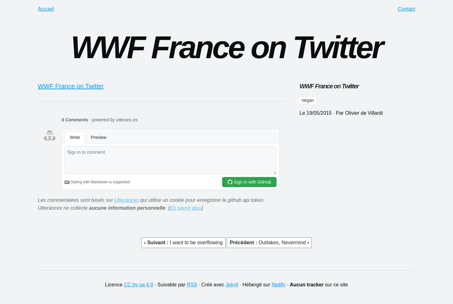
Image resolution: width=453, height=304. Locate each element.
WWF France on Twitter (71, 86)
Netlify (278, 284)
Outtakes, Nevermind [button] (283, 242)
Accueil (46, 9)
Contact (406, 9)
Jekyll (232, 284)
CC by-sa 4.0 (138, 284)
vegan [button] (307, 100)
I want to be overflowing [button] (196, 242)
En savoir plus (186, 208)
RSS (192, 284)
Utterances (127, 200)
